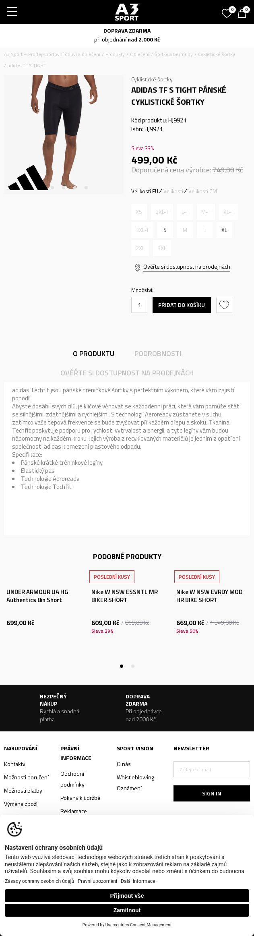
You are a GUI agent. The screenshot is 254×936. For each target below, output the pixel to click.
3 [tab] (63, 187)
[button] (225, 305)
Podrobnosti (157, 353)
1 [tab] (41, 187)
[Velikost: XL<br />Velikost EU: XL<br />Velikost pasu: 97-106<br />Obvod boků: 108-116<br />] (224, 230)
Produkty (115, 54)
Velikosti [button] (173, 191)
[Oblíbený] (228, 10)
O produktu (93, 353)
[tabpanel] (63, 134)
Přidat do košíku (181, 304)
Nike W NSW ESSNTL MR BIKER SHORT (124, 596)
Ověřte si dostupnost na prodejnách (186, 266)
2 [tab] (52, 187)
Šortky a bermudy (174, 54)
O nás (124, 764)
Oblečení (139, 54)
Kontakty (14, 764)
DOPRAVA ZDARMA (127, 30)
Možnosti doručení (26, 777)
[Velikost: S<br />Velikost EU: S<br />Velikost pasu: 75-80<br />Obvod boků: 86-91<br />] (165, 230)
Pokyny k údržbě (80, 797)
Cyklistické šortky (216, 54)
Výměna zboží (20, 803)
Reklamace (73, 811)
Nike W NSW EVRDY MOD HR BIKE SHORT (209, 596)
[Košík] (244, 14)
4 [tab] (74, 187)
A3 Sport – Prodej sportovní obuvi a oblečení (52, 54)
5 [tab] (86, 187)
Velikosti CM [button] (202, 191)
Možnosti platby (23, 790)
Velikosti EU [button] (144, 191)
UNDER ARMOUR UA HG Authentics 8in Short (37, 596)
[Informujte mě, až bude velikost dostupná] (139, 212)
